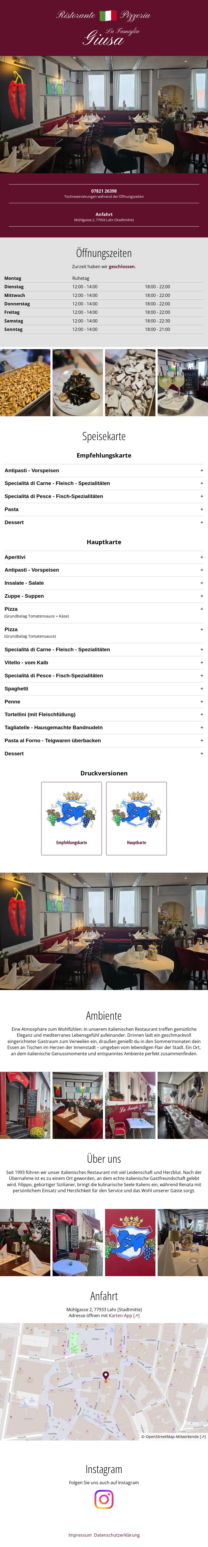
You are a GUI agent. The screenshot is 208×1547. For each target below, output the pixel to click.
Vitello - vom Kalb (26, 662)
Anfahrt (104, 216)
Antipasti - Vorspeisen (32, 470)
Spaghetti (16, 688)
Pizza (11, 609)
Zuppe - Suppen (24, 596)
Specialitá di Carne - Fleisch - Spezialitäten (57, 483)
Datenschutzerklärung (117, 1535)
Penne (12, 701)
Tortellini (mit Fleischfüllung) (40, 714)
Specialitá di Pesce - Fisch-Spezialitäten (54, 496)
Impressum (80, 1535)
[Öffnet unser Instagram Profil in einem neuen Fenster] (104, 1500)
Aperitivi (15, 557)
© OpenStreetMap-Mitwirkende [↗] (173, 1436)
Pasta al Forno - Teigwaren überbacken (53, 740)
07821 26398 (104, 193)
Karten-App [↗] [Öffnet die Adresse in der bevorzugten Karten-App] (124, 1316)
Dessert (14, 522)
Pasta (11, 509)
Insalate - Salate (24, 583)
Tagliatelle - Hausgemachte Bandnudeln (54, 727)
